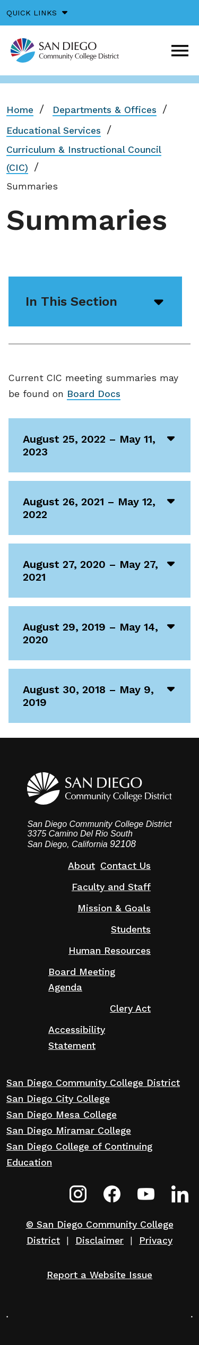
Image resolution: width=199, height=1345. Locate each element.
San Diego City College (58, 1098)
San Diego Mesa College (61, 1114)
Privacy (155, 1240)
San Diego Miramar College (68, 1130)
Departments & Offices (105, 110)
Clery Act (130, 1008)
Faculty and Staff (111, 887)
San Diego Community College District (93, 1082)
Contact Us (125, 865)
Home (19, 110)
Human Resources (109, 950)
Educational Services (53, 130)
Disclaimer (99, 1240)
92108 (123, 844)
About (81, 865)
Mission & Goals (114, 908)
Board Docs (93, 394)
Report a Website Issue (99, 1275)
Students (131, 929)
